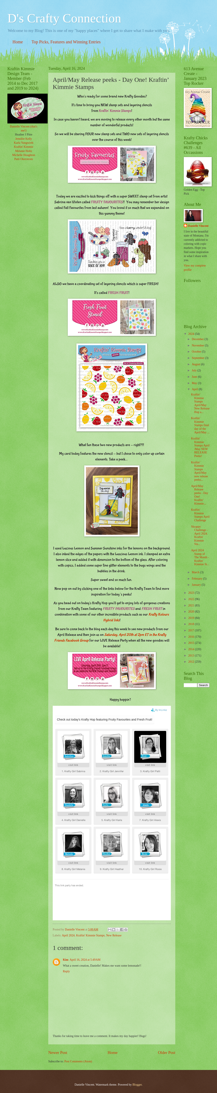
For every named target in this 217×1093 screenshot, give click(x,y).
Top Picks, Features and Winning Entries (66, 42)
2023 (191, 592)
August (196, 364)
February (197, 578)
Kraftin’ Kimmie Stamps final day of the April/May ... (200, 425)
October (197, 351)
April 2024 (68, 935)
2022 (191, 599)
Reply (66, 971)
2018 (191, 624)
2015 (191, 642)
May (195, 383)
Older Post (166, 1052)
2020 (191, 611)
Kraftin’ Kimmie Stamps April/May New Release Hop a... (200, 403)
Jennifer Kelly (23, 138)
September (198, 358)
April (195, 389)
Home (17, 42)
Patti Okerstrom (23, 159)
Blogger (137, 1084)
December (198, 339)
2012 (191, 661)
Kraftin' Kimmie (23, 146)
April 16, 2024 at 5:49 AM (85, 959)
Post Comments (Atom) (78, 1061)
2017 (191, 630)
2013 (191, 655)
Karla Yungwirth (23, 142)
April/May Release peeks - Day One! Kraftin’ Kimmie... (199, 494)
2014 (191, 649)
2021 (191, 605)
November (198, 345)
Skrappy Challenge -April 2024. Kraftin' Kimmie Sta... (199, 535)
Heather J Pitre (23, 134)
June (195, 376)
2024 (191, 333)
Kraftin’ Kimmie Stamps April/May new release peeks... (199, 471)
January (197, 584)
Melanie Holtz (23, 151)
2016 (191, 636)
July (194, 370)
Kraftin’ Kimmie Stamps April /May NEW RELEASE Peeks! (200, 447)
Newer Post (57, 1052)
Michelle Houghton (23, 155)
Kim (65, 959)
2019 (191, 618)
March (196, 572)
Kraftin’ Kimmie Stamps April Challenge (200, 515)
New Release (113, 935)
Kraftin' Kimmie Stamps (90, 935)
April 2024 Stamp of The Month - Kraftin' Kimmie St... (200, 557)
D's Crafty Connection (64, 18)
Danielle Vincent (198, 225)
